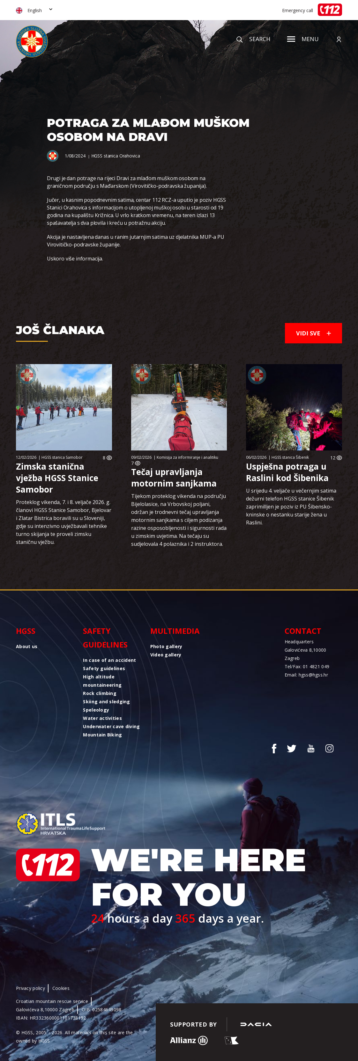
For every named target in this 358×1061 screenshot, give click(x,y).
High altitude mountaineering (102, 681)
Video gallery (166, 655)
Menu (303, 39)
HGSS (25, 631)
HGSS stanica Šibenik (290, 457)
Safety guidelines (105, 638)
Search (253, 39)
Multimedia (175, 631)
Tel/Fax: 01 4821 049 (307, 666)
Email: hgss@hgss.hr (306, 675)
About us (26, 646)
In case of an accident (109, 660)
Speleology (96, 710)
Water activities (102, 718)
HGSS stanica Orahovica (115, 156)
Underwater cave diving (111, 726)
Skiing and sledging (106, 702)
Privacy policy (30, 988)
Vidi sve (313, 333)
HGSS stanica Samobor (62, 457)
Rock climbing (99, 693)
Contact (303, 631)
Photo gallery (166, 646)
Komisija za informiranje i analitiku (187, 457)
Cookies (61, 988)
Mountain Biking (102, 735)
